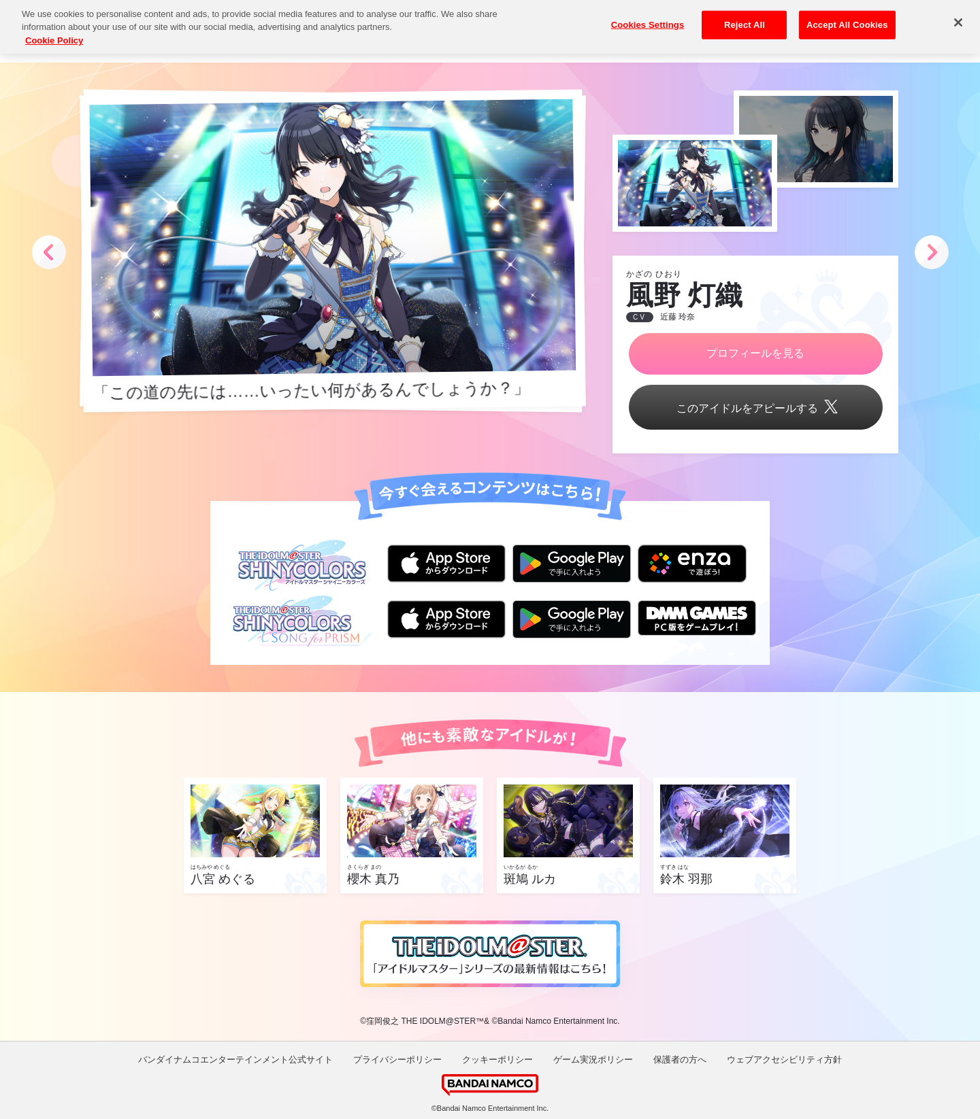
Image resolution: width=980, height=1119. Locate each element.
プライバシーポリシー (397, 1059)
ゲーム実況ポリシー (593, 1059)
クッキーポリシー (497, 1059)
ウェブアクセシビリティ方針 (784, 1059)
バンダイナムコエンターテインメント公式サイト (235, 1059)
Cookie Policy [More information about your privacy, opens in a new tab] (54, 29)
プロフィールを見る (755, 353)
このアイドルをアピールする (755, 408)
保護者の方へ (679, 1059)
